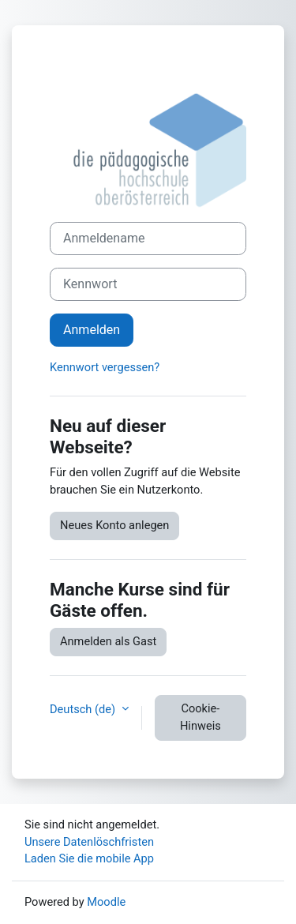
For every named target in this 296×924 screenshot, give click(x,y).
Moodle (106, 902)
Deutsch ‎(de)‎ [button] (84, 709)
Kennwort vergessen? (104, 367)
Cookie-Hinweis (200, 717)
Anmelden (91, 329)
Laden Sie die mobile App (89, 858)
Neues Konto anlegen (114, 525)
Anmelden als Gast (108, 641)
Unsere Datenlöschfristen (89, 842)
